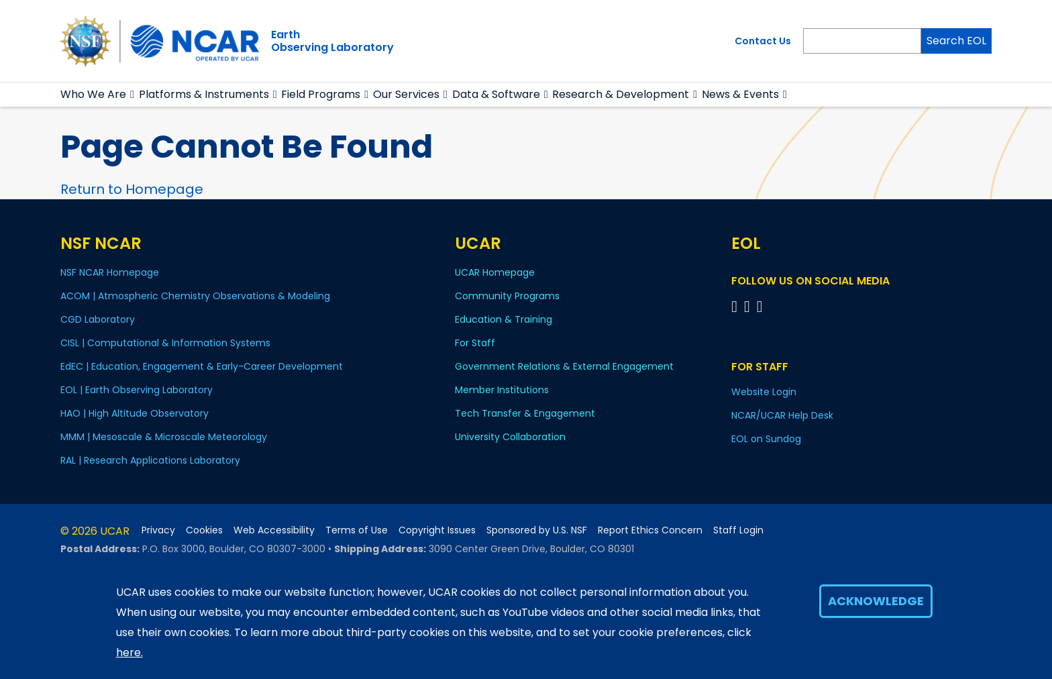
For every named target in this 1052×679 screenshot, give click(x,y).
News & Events (740, 94)
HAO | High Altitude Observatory (134, 413)
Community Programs (507, 296)
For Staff (475, 343)
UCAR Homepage (495, 272)
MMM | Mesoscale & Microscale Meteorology (163, 436)
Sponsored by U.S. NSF (536, 530)
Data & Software (496, 94)
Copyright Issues (437, 530)
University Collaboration (510, 436)
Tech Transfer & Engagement (525, 413)
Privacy (158, 530)
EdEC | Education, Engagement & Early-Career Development (201, 366)
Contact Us (763, 41)
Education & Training (503, 319)
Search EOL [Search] (956, 40)
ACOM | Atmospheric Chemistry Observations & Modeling (195, 296)
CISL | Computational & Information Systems (165, 343)
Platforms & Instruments (204, 94)
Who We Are (93, 94)
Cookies (204, 530)
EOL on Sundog (766, 439)
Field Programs (320, 94)
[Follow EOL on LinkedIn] (760, 306)
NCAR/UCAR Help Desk (782, 415)
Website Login (763, 392)
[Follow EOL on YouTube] (749, 306)
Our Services (406, 94)
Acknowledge (876, 600)
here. (129, 652)
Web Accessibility (274, 530)
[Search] (862, 41)
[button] (132, 95)
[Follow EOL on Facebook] (736, 306)
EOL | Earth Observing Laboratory (136, 390)
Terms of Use (356, 530)
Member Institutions (502, 390)
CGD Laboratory (97, 319)
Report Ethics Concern (650, 530)
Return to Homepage (131, 189)
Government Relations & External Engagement (564, 366)
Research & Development (620, 94)
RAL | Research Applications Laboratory (150, 460)
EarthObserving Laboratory (332, 41)
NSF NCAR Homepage (109, 272)
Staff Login (738, 530)
